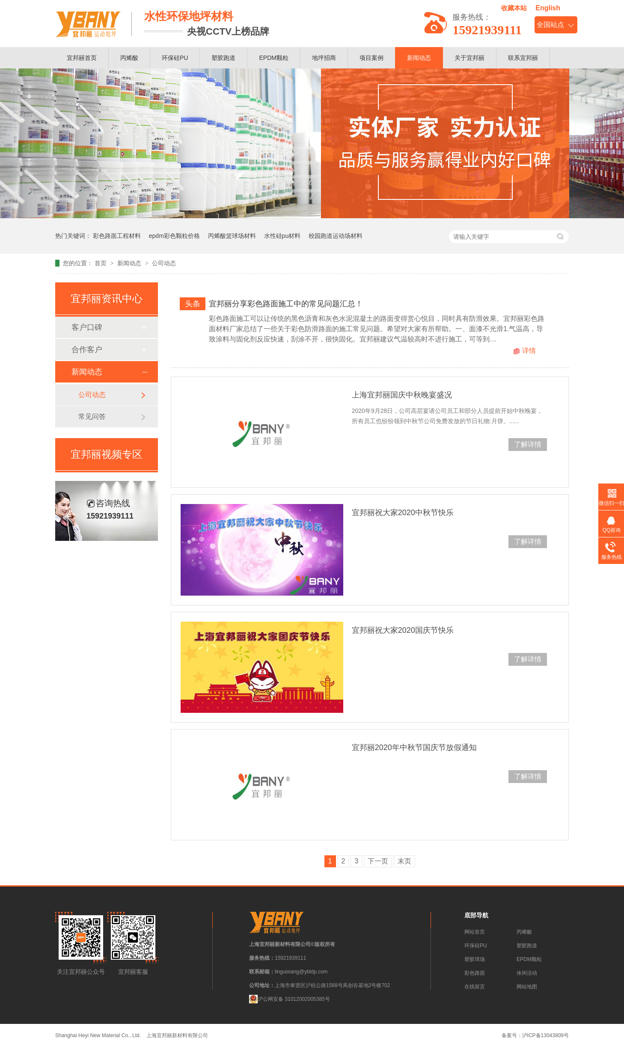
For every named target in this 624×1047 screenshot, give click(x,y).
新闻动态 (419, 57)
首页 (101, 263)
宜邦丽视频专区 (107, 454)
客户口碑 (86, 327)
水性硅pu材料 (282, 235)
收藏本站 (514, 8)
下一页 (378, 861)
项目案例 (371, 57)
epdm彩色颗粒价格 (174, 235)
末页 (404, 861)
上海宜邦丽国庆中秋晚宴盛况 (402, 395)
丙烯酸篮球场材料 (232, 235)
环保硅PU (175, 57)
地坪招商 (324, 57)
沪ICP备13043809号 (545, 1035)
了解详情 (527, 444)
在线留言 (474, 987)
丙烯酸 (129, 57)
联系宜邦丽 (523, 57)
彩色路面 (474, 973)
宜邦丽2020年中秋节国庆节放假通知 (414, 747)
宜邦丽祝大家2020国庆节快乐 (403, 630)
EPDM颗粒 (273, 57)
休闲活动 (527, 973)
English (547, 8)
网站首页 (474, 932)
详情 (529, 350)
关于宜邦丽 (469, 57)
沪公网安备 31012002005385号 (289, 999)
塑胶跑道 (223, 57)
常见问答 (92, 416)
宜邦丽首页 (82, 57)
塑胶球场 (474, 959)
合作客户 (86, 349)
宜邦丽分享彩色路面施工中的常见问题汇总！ (286, 304)
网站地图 (527, 987)
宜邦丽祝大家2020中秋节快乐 (403, 512)
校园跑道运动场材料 (336, 235)
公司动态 (164, 263)
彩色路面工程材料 (117, 235)
